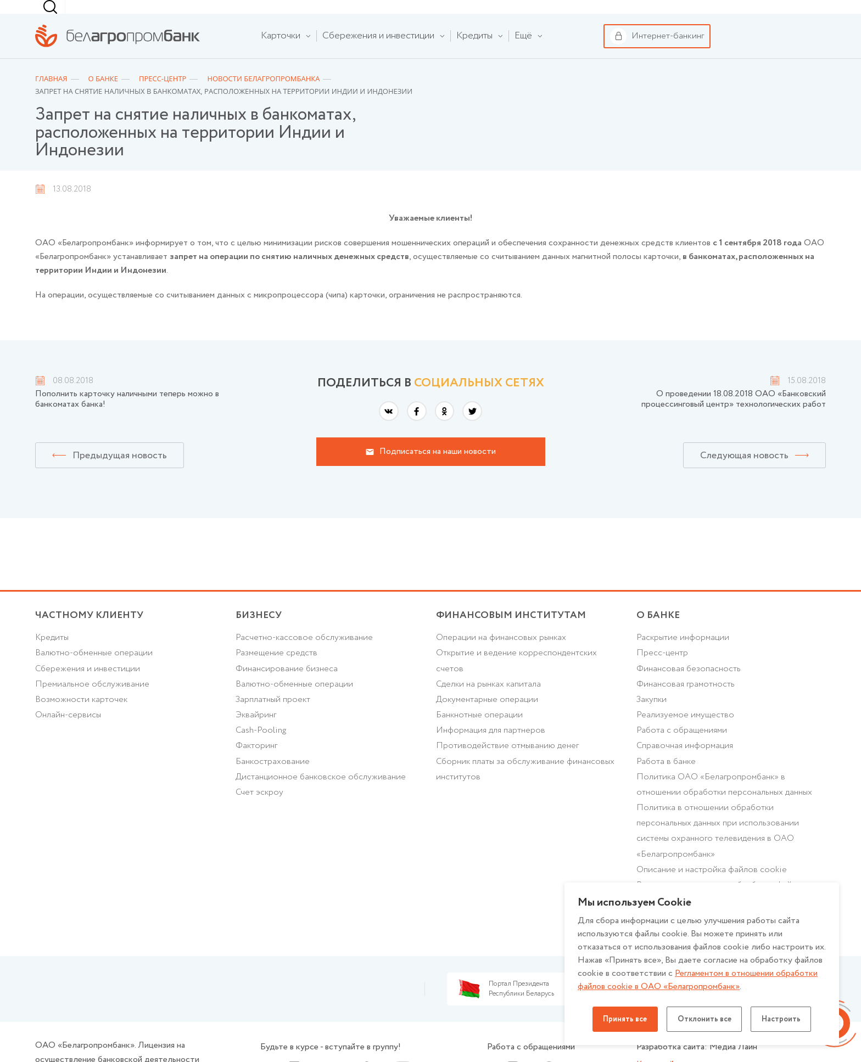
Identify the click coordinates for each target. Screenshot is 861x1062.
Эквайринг (256, 732)
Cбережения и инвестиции (88, 684)
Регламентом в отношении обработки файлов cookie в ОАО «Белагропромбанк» (699, 980)
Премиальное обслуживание (92, 700)
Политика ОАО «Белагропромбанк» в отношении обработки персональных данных (725, 803)
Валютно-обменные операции (95, 669)
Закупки (652, 716)
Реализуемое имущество (685, 732)
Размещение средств (277, 669)
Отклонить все (704, 1019)
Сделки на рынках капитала (490, 700)
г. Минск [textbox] (568, 14)
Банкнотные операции (480, 732)
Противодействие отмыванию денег (508, 763)
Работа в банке (666, 779)
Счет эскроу (260, 811)
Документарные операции (488, 716)
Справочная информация (685, 763)
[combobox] (565, 14)
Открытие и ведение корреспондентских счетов (517, 677)
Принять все (623, 1019)
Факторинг (257, 763)
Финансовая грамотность (685, 700)
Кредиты (52, 653)
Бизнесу (167, 14)
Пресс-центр (662, 669)
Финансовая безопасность (688, 684)
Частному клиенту (68, 14)
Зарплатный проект (274, 716)
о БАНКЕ (658, 630)
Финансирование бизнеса (287, 684)
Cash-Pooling (262, 748)
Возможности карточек (82, 716)
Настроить (783, 1019)
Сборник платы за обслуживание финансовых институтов (527, 787)
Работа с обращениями (682, 748)
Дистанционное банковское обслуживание (322, 795)
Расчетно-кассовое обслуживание (305, 653)
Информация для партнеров (491, 748)
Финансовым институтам (260, 14)
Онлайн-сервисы (68, 732)
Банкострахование (273, 779)
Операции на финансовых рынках (502, 653)
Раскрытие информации (683, 653)
